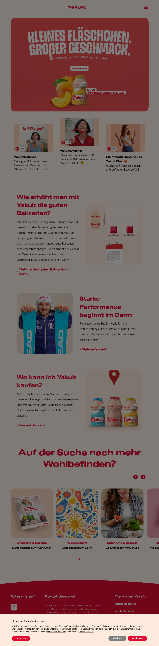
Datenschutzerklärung (56, 637)
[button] (146, 627)
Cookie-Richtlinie (86, 637)
